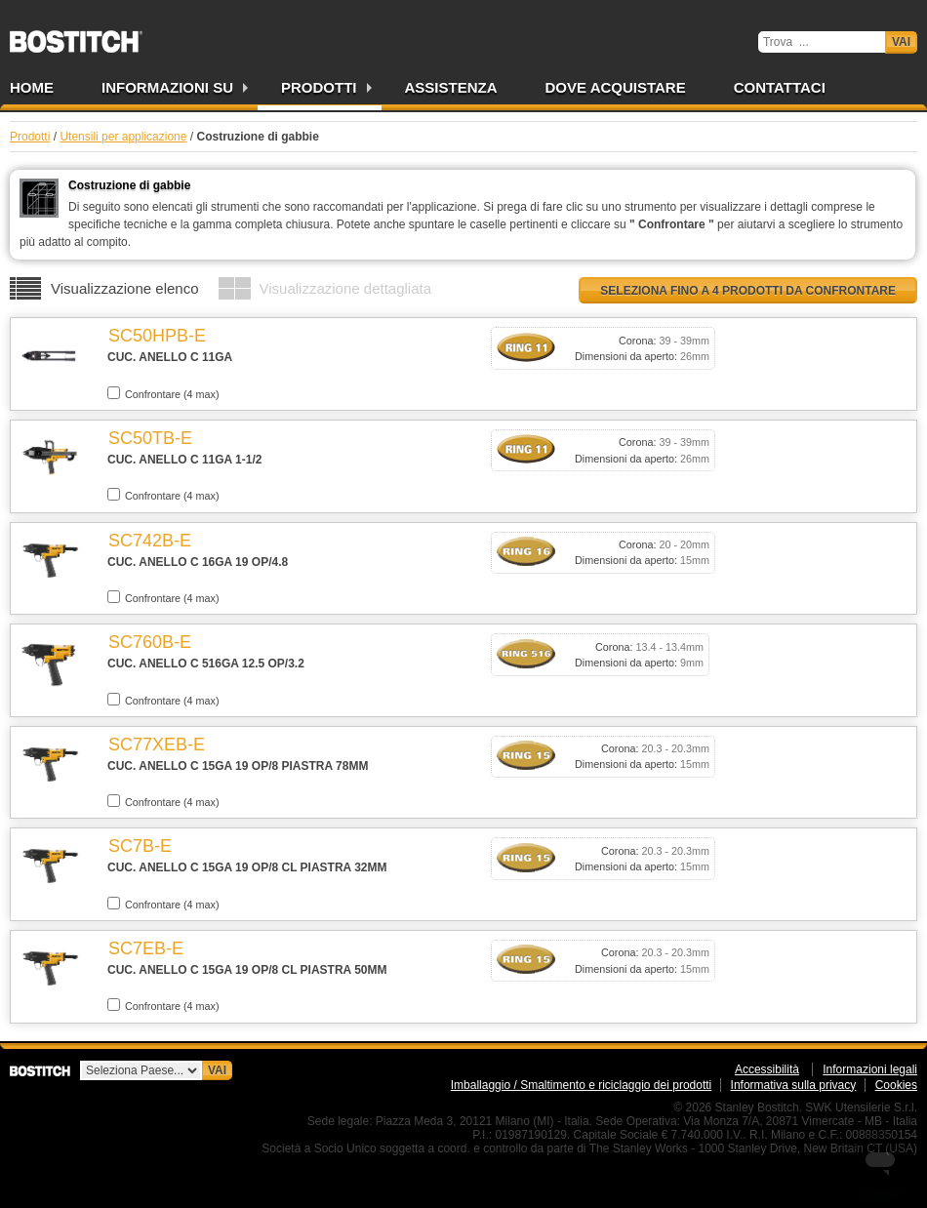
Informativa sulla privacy (794, 1085)
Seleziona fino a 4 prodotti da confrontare (748, 291)
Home (32, 87)
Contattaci (780, 87)
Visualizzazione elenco (125, 288)
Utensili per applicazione (123, 136)
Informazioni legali (870, 1069)
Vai (901, 42)
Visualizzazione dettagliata (346, 288)
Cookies (896, 1085)
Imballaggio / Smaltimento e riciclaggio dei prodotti (581, 1085)
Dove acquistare (615, 87)
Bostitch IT (76, 35)
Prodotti (319, 87)
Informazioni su (167, 87)
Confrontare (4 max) (163, 393)
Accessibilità (767, 1069)
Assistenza (451, 87)
